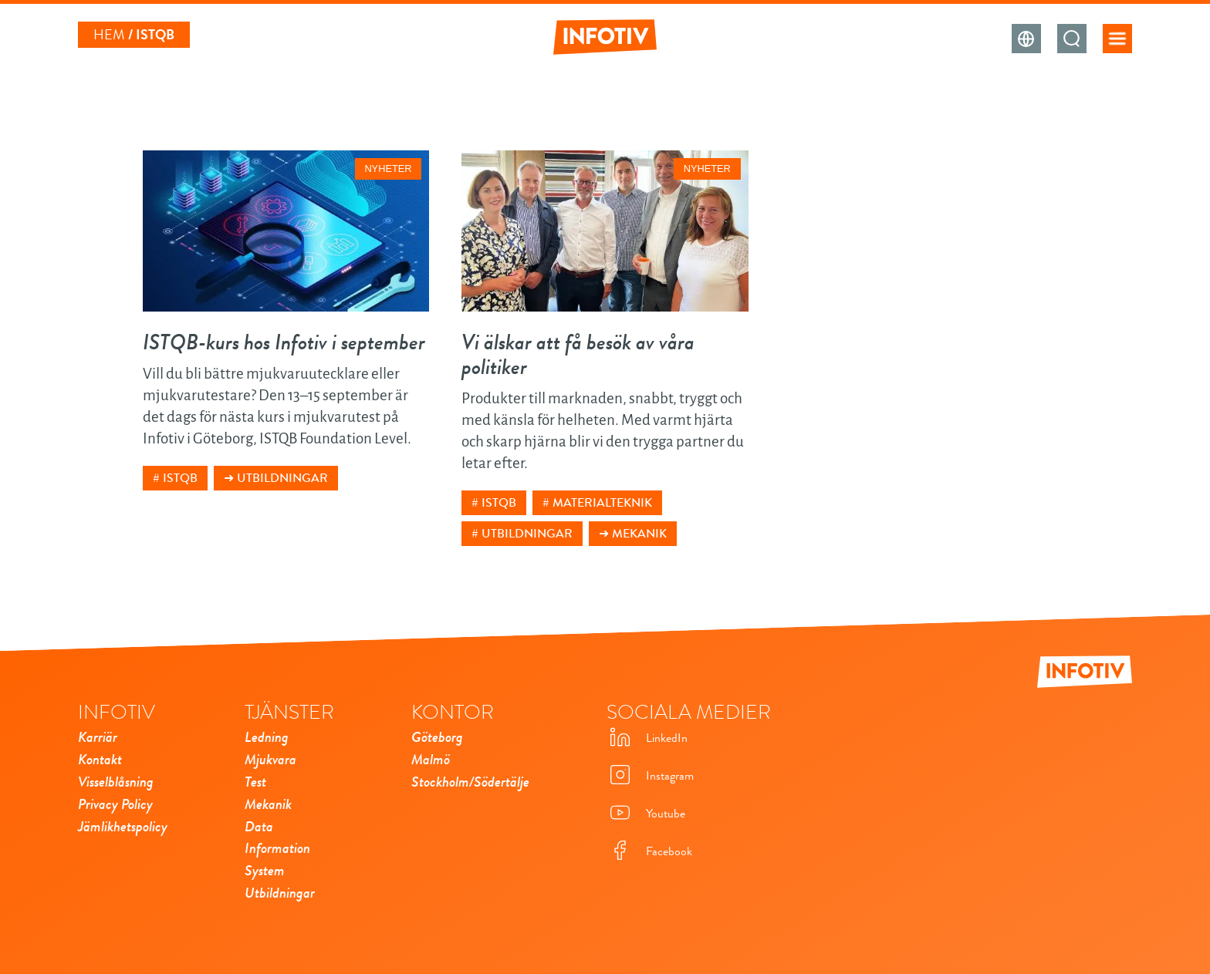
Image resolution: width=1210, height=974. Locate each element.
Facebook (649, 852)
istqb (180, 478)
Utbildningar (282, 478)
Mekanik (639, 533)
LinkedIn (647, 738)
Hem (109, 35)
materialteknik (602, 503)
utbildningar (527, 533)
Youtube (646, 814)
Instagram (650, 776)
